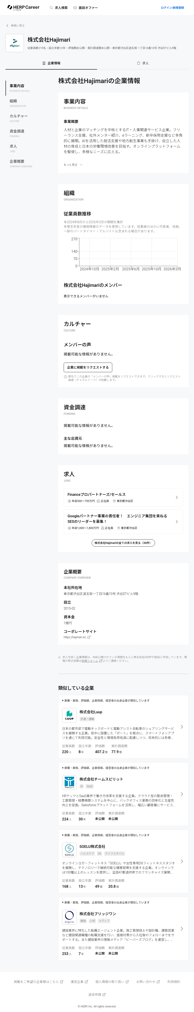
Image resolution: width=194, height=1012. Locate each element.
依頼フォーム (92, 661)
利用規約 (173, 982)
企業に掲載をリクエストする (88, 367)
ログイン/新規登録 (172, 7)
